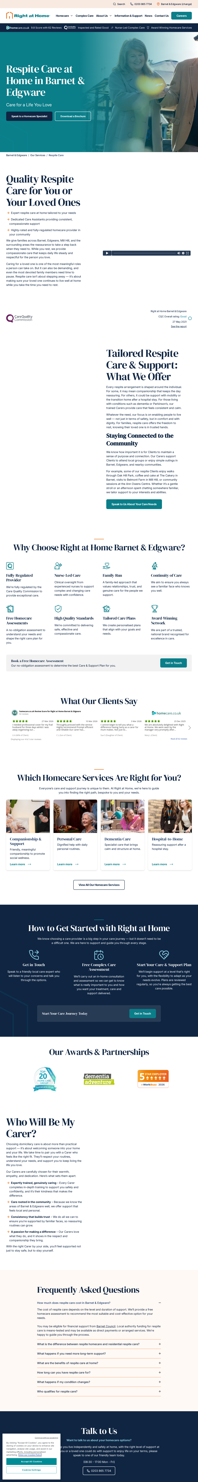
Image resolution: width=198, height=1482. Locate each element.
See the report (179, 326)
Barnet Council (106, 1326)
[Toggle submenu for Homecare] (71, 16)
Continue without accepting (46, 1438)
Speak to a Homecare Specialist (29, 116)
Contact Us (162, 15)
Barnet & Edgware (16, 155)
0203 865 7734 (99, 1470)
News (148, 15)
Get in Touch (173, 663)
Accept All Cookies (31, 1461)
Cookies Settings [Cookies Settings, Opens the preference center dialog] (31, 1470)
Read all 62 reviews (179, 739)
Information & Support (128, 15)
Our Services (37, 155)
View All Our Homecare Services (99, 884)
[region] (31, 1457)
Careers (181, 15)
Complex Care (85, 15)
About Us (102, 15)
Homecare (62, 15)
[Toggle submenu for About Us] (110, 16)
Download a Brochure (72, 116)
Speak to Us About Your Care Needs (134, 504)
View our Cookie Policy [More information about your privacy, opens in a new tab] (30, 1455)
